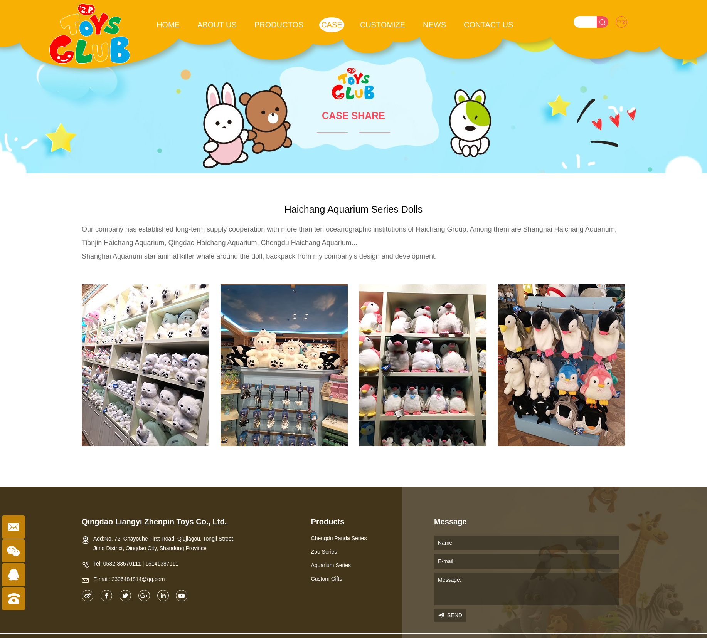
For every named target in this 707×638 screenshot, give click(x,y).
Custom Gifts (326, 579)
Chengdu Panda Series (339, 538)
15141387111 (161, 564)
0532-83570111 (122, 564)
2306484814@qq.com (138, 579)
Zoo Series (324, 552)
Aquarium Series (331, 565)
